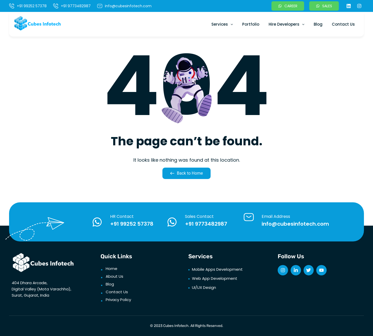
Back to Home (186, 173)
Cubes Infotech (176, 326)
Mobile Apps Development (217, 269)
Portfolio (250, 24)
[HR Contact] (97, 222)
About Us (114, 276)
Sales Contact (199, 216)
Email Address (276, 216)
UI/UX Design (204, 287)
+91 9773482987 (206, 223)
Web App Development (214, 278)
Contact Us (343, 24)
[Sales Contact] (172, 222)
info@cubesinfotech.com (295, 223)
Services (222, 24)
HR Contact (122, 216)
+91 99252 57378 (131, 223)
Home (111, 268)
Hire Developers (286, 24)
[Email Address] (248, 217)
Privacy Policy (118, 299)
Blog (318, 24)
